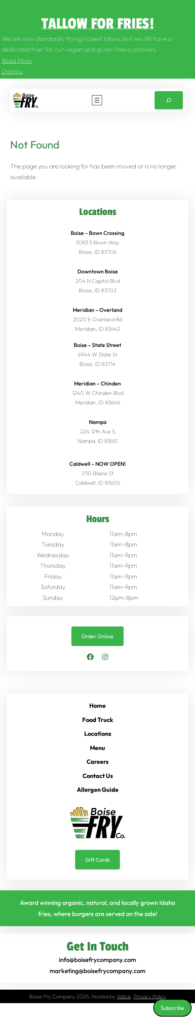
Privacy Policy (150, 996)
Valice (124, 996)
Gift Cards (97, 859)
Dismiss (12, 71)
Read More (17, 60)
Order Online (97, 636)
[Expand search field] (169, 100)
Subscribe (172, 1007)
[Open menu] (97, 100)
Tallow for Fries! (97, 24)
